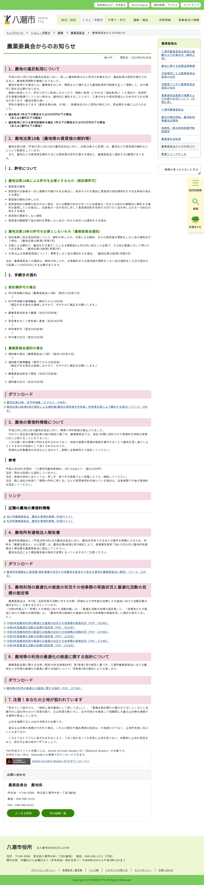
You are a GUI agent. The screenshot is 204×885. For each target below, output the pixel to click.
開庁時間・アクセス (166, 5)
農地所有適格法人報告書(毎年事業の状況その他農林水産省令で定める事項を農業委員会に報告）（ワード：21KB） (76, 574)
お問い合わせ (165, 870)
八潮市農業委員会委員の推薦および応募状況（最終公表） (178, 54)
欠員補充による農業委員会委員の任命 (178, 75)
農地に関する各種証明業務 (178, 66)
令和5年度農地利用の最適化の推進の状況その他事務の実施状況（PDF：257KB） (58, 632)
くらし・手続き (92, 20)
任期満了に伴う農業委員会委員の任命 (178, 86)
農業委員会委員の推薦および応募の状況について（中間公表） (178, 98)
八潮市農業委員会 (172, 109)
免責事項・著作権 (72, 870)
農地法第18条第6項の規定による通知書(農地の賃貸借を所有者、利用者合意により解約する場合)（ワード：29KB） (77, 409)
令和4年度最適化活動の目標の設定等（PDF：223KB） (41, 645)
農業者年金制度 (171, 139)
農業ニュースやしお (173, 154)
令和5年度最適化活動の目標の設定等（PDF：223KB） (41, 636)
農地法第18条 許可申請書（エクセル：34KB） (37, 402)
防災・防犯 (68, 20)
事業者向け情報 (188, 20)
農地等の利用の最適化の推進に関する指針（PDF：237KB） (44, 688)
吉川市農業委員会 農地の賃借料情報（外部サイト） (40, 516)
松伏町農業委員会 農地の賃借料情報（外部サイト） (40, 521)
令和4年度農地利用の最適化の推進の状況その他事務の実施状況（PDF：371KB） (58, 641)
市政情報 (165, 20)
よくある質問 (23, 813)
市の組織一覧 (58, 813)
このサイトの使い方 (116, 870)
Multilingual (140, 5)
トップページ (15, 33)
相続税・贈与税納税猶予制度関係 (178, 129)
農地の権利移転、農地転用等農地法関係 (178, 118)
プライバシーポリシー (43, 870)
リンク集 (94, 870)
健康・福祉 (140, 20)
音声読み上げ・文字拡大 (111, 5)
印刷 (110, 57)
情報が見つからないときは (181, 169)
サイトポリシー (143, 870)
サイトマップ (191, 5)
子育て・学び (117, 20)
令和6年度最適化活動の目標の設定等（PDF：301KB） (41, 627)
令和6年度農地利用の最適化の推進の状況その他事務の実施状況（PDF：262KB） (58, 623)
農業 (60, 33)
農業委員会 (78, 33)
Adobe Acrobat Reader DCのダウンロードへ (48, 761)
